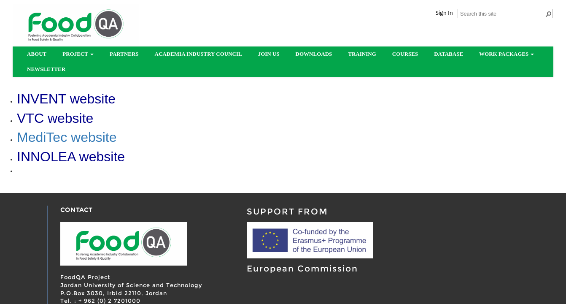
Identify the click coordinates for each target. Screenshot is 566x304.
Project (78, 54)
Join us (269, 54)
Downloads (314, 54)
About (36, 54)
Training (362, 54)
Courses (405, 54)
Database (448, 54)
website (94, 137)
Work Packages (506, 54)
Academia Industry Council (198, 54)
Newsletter (46, 69)
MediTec (44, 137)
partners (124, 54)
